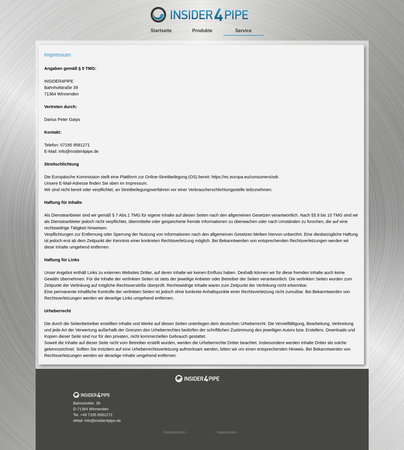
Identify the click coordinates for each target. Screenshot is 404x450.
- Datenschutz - (174, 432)
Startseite (161, 30)
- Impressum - (226, 432)
